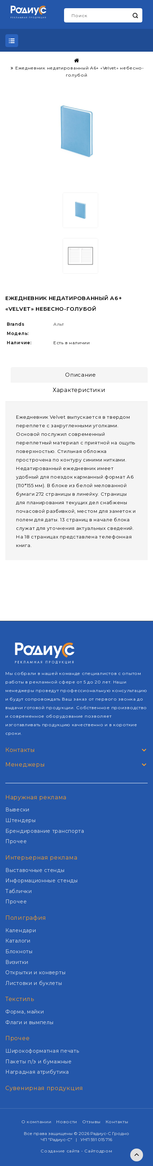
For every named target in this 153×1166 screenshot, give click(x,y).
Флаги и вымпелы (29, 1022)
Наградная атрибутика (37, 1072)
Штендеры (20, 820)
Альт (58, 324)
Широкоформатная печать (42, 1051)
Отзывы (91, 1121)
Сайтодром (98, 1151)
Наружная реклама (36, 797)
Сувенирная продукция (44, 1088)
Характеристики (79, 390)
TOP (136, 1155)
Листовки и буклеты (33, 983)
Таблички (18, 891)
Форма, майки (24, 1011)
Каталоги (18, 941)
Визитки (16, 962)
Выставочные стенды (35, 870)
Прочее (16, 841)
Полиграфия (25, 917)
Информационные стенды (41, 880)
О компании (36, 1121)
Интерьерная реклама (41, 857)
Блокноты (19, 951)
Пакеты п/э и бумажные (38, 1061)
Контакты (117, 1121)
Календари (20, 930)
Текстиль (20, 999)
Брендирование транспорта (44, 831)
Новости (66, 1121)
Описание (80, 374)
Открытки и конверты (35, 972)
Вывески (17, 809)
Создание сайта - (62, 1151)
